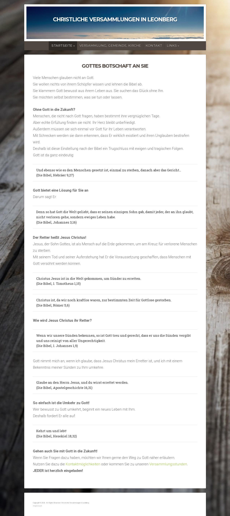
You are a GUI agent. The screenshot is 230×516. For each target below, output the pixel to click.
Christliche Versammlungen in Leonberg (115, 19)
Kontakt (154, 45)
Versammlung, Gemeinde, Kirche (110, 45)
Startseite (62, 45)
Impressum (37, 506)
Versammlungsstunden (168, 464)
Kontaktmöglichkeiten (83, 464)
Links (172, 45)
